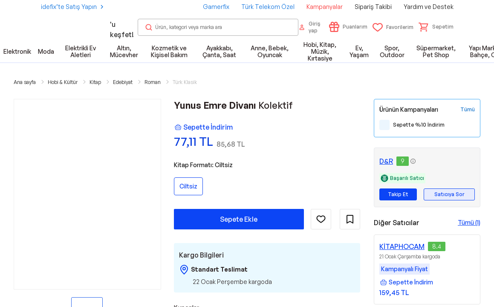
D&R (386, 161)
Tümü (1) (469, 222)
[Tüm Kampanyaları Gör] (467, 109)
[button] (436, 27)
